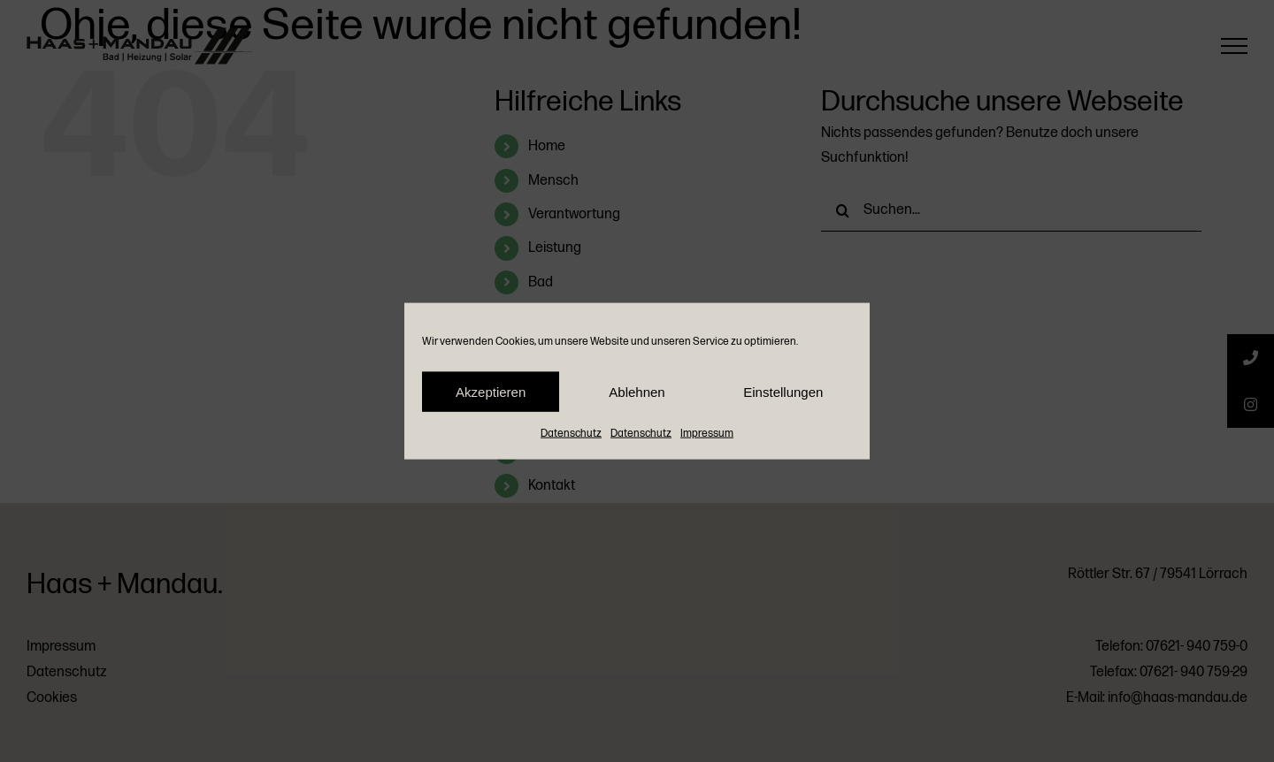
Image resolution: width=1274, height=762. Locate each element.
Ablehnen (636, 391)
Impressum (706, 433)
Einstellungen (783, 391)
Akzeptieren (491, 391)
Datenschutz (571, 433)
